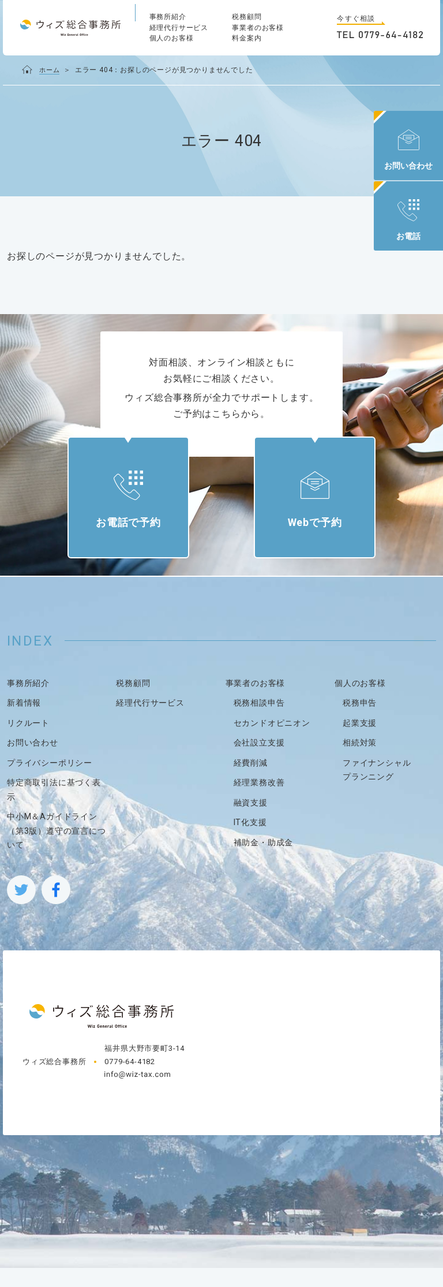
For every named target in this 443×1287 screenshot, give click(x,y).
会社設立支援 (259, 762)
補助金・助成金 (264, 861)
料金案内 (246, 38)
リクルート (28, 742)
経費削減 (251, 781)
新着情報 (24, 722)
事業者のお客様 (258, 28)
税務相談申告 (259, 722)
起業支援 (360, 742)
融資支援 (251, 821)
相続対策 (360, 762)
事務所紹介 (167, 17)
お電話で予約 (138, 532)
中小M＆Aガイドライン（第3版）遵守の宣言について (56, 850)
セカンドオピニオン (272, 742)
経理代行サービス (178, 28)
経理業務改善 (259, 802)
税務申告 (360, 722)
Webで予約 (305, 533)
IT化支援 (250, 841)
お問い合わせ (32, 762)
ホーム (50, 70)
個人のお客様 (171, 38)
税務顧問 (246, 17)
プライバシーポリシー (49, 781)
